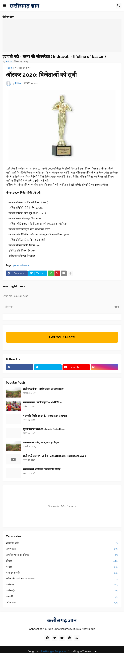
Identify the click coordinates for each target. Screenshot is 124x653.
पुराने (116, 307)
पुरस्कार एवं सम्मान (23, 68)
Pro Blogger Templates (53, 651)
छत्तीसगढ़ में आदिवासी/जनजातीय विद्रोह (41, 469)
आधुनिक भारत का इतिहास (62, 555)
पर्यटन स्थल (62, 602)
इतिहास (62, 560)
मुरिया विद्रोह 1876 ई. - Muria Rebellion (44, 429)
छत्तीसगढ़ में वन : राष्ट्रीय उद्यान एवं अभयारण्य (43, 388)
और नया (9, 307)
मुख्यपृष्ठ (9, 68)
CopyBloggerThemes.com (82, 651)
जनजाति (62, 596)
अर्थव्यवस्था (62, 549)
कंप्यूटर (62, 567)
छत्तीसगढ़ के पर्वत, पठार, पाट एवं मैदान (41, 442)
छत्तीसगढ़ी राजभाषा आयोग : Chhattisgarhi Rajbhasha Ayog (54, 455)
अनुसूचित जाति (62, 543)
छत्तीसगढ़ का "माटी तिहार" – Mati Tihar (43, 402)
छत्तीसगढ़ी (62, 590)
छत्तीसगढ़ (62, 584)
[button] (4, 6)
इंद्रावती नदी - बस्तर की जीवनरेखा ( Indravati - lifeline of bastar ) (54, 56)
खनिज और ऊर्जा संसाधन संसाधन (62, 578)
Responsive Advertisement (62, 506)
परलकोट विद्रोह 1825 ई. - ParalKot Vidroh (45, 415)
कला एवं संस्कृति (62, 573)
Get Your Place (62, 337)
